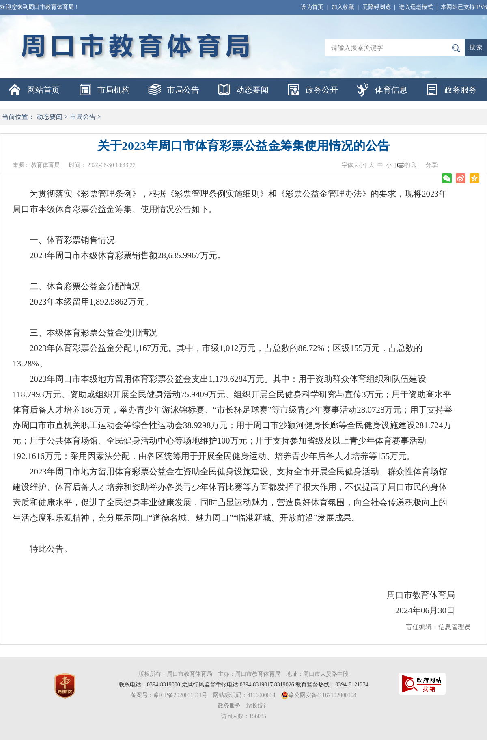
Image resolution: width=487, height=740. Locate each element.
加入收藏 (343, 7)
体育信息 (391, 89)
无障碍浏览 (376, 7)
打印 (411, 165)
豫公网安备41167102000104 (322, 695)
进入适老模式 (416, 7)
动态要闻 (252, 89)
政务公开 (322, 89)
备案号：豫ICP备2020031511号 (169, 695)
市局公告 (183, 89)
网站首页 (43, 89)
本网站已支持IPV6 (464, 7)
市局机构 (113, 89)
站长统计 (257, 706)
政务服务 (460, 89)
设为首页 (312, 7)
